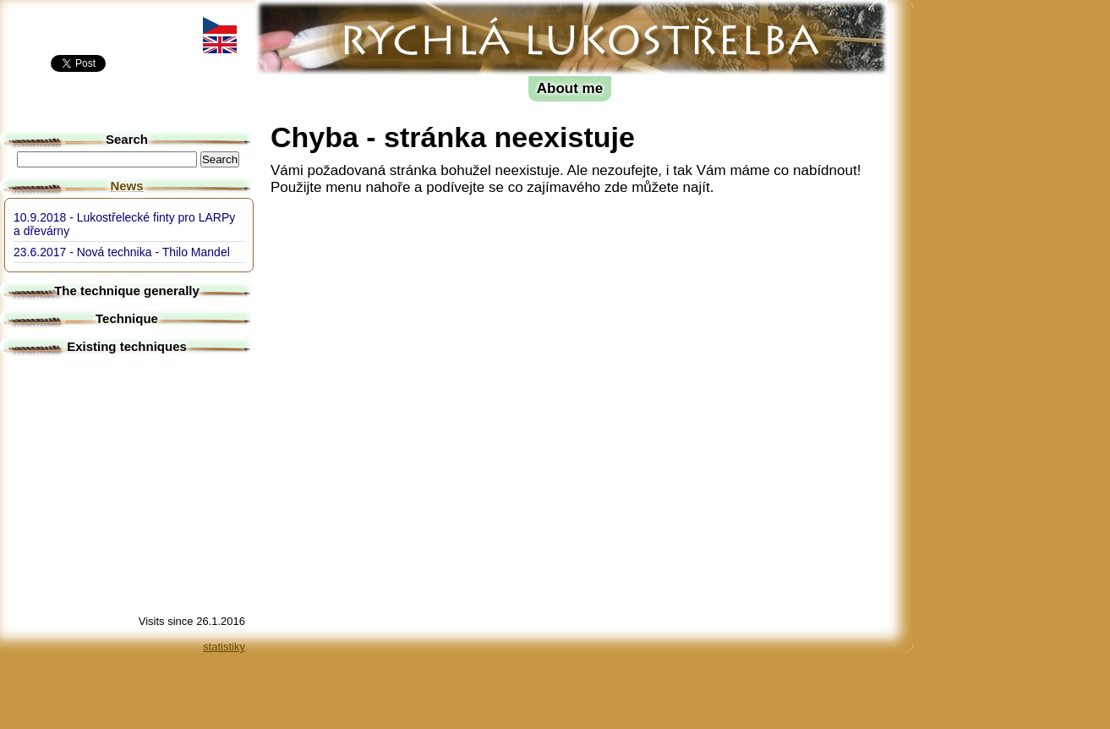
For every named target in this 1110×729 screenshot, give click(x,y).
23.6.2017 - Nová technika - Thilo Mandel (122, 252)
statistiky (224, 646)
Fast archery (325, 13)
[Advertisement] (989, 253)
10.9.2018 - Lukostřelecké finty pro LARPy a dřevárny (124, 224)
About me (570, 88)
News (126, 185)
